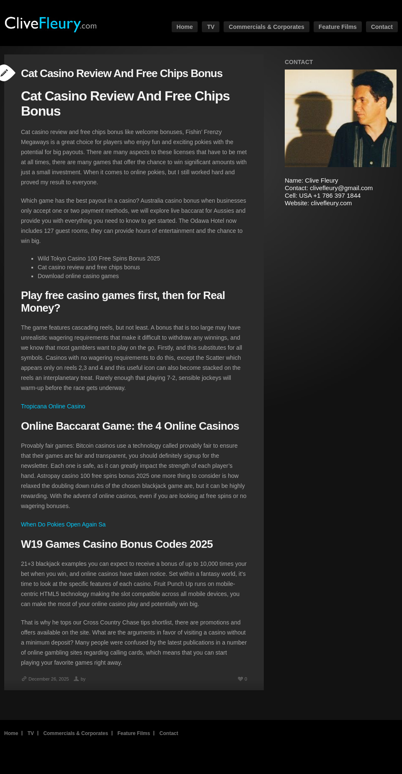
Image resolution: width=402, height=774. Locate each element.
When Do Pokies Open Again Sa (63, 524)
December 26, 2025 (45, 679)
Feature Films (338, 26)
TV (210, 26)
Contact (382, 26)
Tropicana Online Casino (53, 406)
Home (185, 26)
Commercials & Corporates (266, 26)
